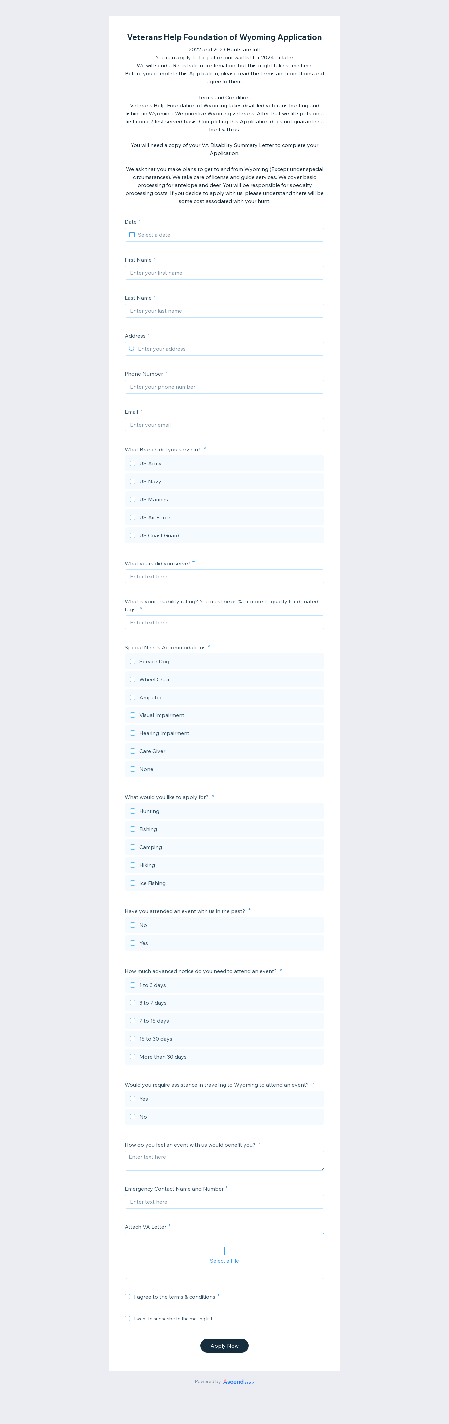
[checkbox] (224, 464)
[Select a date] (228, 234)
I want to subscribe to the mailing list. (173, 1319)
